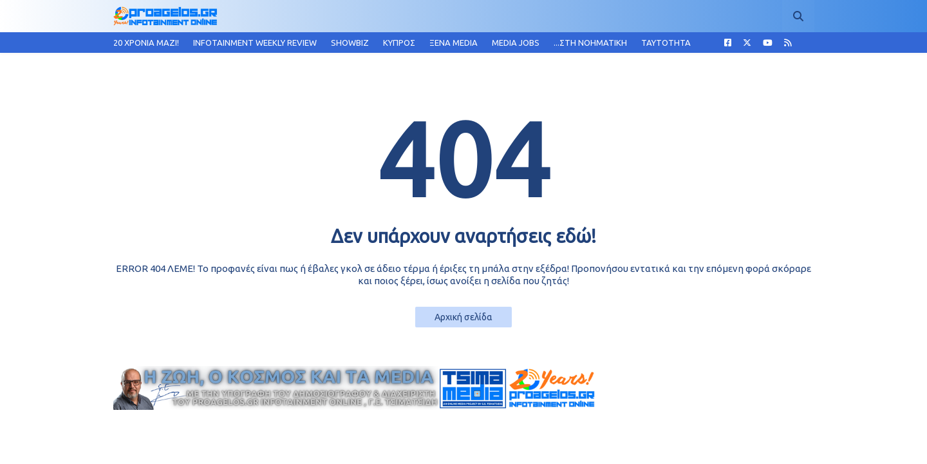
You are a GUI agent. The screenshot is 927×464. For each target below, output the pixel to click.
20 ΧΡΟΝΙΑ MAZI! (146, 42)
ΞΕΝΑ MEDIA (453, 42)
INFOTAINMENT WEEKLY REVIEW (255, 42)
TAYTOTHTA (666, 42)
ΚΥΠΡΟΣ (399, 42)
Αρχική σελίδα (463, 317)
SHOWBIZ (350, 42)
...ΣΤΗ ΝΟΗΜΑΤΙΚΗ (590, 42)
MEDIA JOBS (515, 42)
